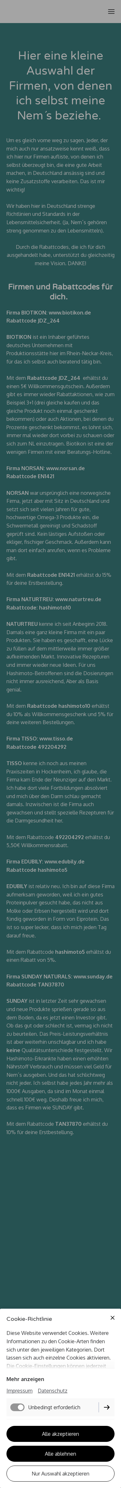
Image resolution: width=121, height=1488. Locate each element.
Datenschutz (52, 1390)
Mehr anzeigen (25, 1379)
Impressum (19, 1390)
